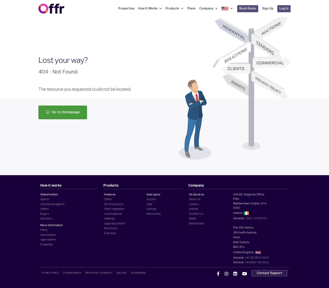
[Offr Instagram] (226, 274)
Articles (193, 209)
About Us (194, 199)
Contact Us (196, 214)
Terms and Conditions (98, 272)
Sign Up (267, 8)
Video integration (114, 209)
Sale (149, 204)
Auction (151, 199)
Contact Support (269, 273)
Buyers (44, 214)
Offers (108, 199)
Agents (44, 199)
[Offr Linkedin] (235, 274)
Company (208, 8)
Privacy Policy (50, 272)
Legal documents (114, 223)
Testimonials (196, 223)
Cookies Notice (72, 272)
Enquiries (110, 233)
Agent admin (48, 239)
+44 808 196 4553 (257, 262)
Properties (126, 8)
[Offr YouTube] (244, 274)
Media (192, 218)
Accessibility (138, 272)
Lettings (151, 209)
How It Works (150, 8)
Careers (194, 204)
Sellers (44, 209)
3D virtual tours (114, 204)
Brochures (110, 228)
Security (121, 272)
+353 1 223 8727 (256, 218)
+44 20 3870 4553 (257, 257)
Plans (191, 8)
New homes (153, 214)
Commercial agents (52, 204)
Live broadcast (113, 214)
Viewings (109, 218)
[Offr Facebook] (218, 274)
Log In (283, 8)
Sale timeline (48, 235)
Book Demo (247, 8)
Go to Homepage (63, 112)
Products (174, 8)
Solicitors (46, 218)
